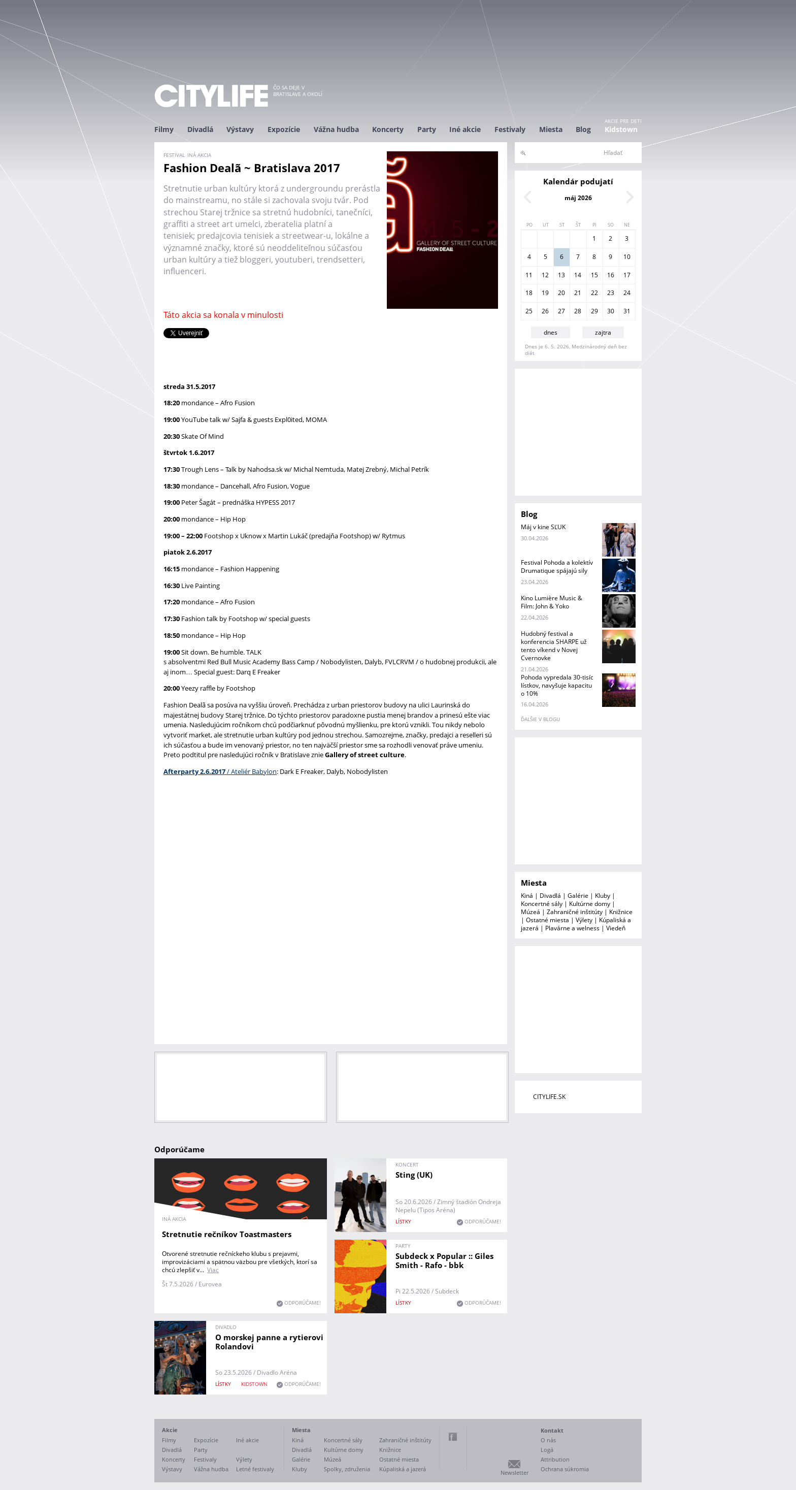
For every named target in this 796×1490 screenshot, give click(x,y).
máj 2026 (578, 197)
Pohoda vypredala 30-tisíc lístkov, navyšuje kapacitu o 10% (557, 685)
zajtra (603, 332)
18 (529, 292)
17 (627, 275)
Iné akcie (465, 129)
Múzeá (530, 912)
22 (594, 292)
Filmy (164, 129)
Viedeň (615, 928)
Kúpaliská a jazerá (402, 1469)
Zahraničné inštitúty (575, 912)
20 (561, 292)
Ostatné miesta (547, 920)
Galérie (578, 895)
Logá (547, 1449)
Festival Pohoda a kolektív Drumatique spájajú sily (557, 566)
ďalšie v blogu (540, 719)
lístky (403, 1221)
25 (529, 311)
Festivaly (509, 129)
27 (561, 311)
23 (610, 292)
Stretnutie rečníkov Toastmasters (226, 1234)
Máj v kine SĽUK (543, 527)
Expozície (284, 129)
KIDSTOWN (254, 1383)
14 (577, 275)
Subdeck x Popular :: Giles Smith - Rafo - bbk (444, 1260)
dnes (550, 332)
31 (627, 311)
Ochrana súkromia (565, 1469)
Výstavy (240, 129)
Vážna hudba (336, 129)
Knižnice (621, 912)
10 (627, 256)
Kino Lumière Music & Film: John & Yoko (551, 602)
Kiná (527, 895)
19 (545, 292)
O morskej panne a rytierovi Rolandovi (269, 1341)
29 (594, 311)
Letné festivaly (255, 1469)
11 (529, 275)
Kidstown (621, 129)
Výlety (584, 920)
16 (610, 275)
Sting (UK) (414, 1175)
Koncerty (388, 129)
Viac (213, 1270)
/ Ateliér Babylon (220, 771)
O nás (548, 1440)
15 (594, 275)
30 (610, 311)
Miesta (550, 129)
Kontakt (552, 1430)
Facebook (452, 1436)
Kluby (602, 895)
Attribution (555, 1459)
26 (545, 311)
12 (545, 275)
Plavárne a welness (572, 928)
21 (577, 292)
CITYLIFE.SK (549, 1096)
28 (577, 311)
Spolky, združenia (347, 1469)
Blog (583, 129)
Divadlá (200, 129)
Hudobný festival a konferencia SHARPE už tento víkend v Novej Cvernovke (554, 645)
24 (627, 292)
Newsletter (514, 1472)
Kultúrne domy (589, 903)
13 (561, 275)
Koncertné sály (541, 903)
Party (426, 129)
